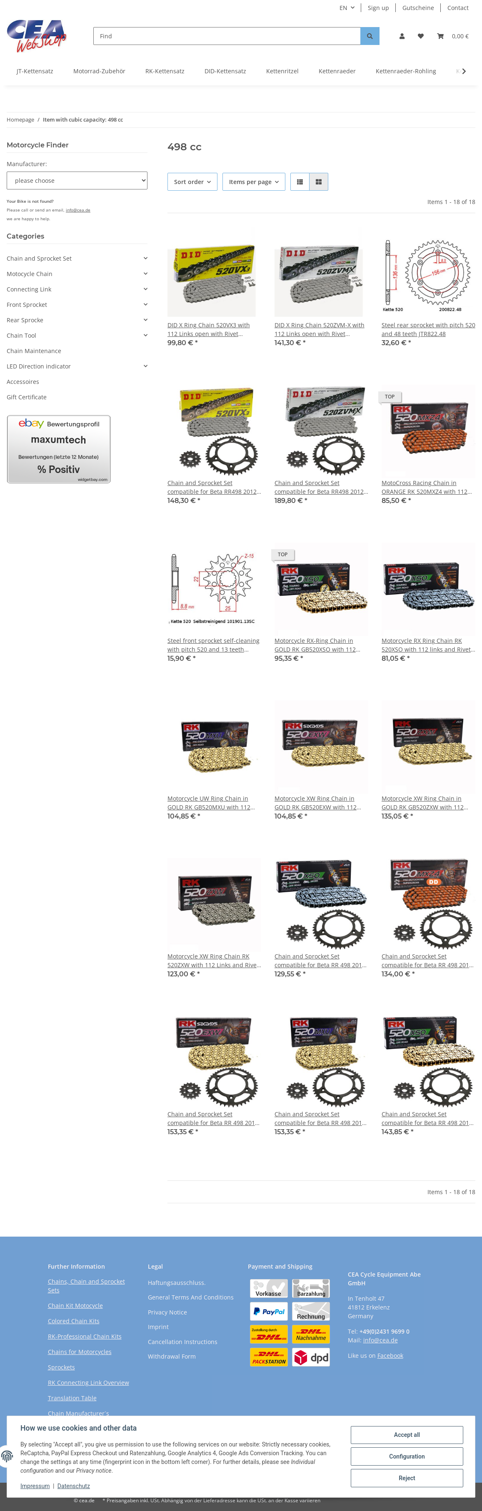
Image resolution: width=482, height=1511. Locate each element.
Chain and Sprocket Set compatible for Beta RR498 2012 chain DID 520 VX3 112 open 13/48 (212, 487)
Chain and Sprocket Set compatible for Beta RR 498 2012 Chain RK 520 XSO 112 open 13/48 (320, 960)
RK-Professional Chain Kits (85, 1336)
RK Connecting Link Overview (88, 1383)
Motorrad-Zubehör (99, 71)
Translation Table (72, 1398)
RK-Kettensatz (165, 71)
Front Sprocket (27, 305)
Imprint (158, 1327)
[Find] (227, 36)
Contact (458, 8)
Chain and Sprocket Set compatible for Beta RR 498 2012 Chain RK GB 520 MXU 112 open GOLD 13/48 (320, 1118)
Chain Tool (21, 335)
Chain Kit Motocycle (75, 1305)
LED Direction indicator (39, 366)
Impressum (35, 1486)
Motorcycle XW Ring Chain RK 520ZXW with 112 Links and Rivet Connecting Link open (213, 960)
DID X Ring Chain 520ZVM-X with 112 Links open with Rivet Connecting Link (320, 329)
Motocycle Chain (29, 274)
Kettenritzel (282, 71)
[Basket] (452, 36)
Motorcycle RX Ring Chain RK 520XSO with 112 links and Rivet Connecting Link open (426, 645)
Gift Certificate (27, 397)
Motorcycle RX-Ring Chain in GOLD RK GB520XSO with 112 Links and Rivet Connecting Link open (319, 645)
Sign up (378, 8)
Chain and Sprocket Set (39, 258)
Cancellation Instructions (182, 1342)
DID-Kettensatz (225, 71)
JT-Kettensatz (35, 71)
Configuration (407, 1456)
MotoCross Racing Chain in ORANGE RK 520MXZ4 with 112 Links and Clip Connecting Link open (424, 487)
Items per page (250, 182)
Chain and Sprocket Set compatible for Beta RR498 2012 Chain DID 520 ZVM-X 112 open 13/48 (319, 487)
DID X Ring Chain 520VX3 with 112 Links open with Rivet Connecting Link (208, 329)
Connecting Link (29, 289)
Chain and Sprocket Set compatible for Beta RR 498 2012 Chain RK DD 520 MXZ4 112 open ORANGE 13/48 (427, 960)
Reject (407, 1478)
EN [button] (343, 8)
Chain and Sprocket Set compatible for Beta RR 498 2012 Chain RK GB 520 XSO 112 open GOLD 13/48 (427, 1118)
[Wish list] (420, 36)
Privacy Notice (167, 1312)
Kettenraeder (337, 71)
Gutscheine (418, 8)
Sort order (189, 182)
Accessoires (23, 382)
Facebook (390, 1355)
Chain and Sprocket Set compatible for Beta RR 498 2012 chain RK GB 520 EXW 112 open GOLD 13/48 (212, 1118)
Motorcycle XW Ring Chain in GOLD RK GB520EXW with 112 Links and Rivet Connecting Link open (319, 803)
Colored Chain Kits (74, 1321)
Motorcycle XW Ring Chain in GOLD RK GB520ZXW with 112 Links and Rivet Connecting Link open (426, 803)
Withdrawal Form (172, 1356)
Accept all (407, 1434)
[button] (402, 36)
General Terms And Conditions (191, 1297)
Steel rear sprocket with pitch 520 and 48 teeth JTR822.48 (428, 329)
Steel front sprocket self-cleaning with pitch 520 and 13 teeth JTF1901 (213, 645)
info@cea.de (78, 210)
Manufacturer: (27, 164)
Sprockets (61, 1367)
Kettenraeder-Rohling (406, 71)
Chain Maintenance (34, 351)
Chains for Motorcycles (80, 1352)
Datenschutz (73, 1486)
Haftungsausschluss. (177, 1283)
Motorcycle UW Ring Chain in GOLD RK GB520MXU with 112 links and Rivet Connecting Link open (211, 803)
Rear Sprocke (25, 320)
